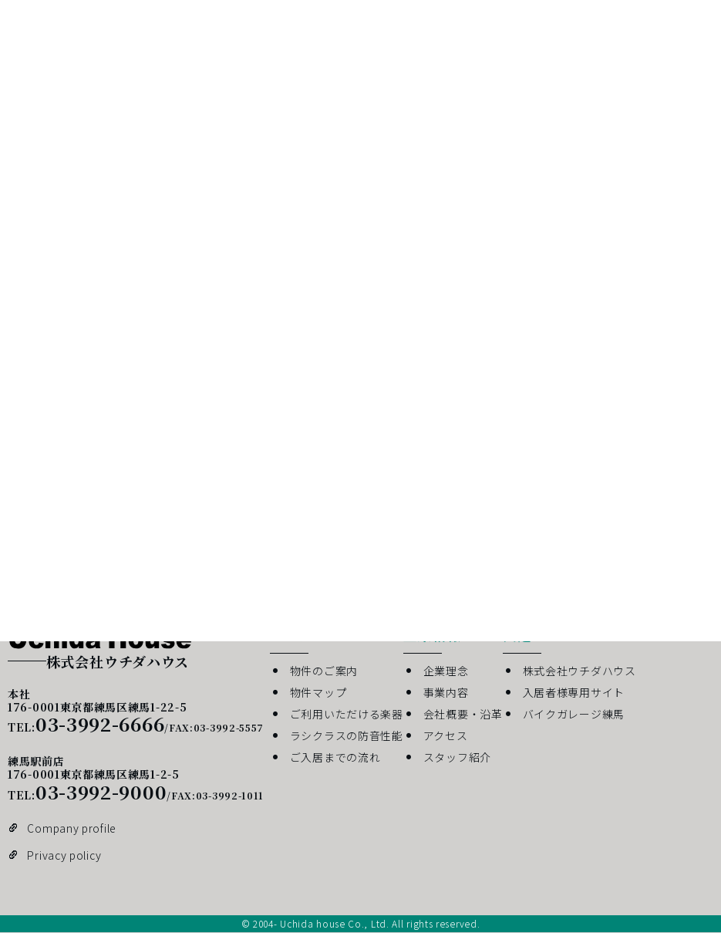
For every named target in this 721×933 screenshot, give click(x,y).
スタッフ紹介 (457, 757)
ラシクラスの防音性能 (346, 735)
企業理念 (446, 670)
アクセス (445, 735)
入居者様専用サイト (574, 692)
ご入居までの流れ (335, 757)
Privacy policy (64, 855)
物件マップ (318, 692)
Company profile (71, 828)
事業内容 (446, 692)
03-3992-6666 (99, 723)
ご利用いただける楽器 (346, 714)
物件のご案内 (324, 670)
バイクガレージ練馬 (574, 714)
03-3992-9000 (101, 791)
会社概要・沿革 (463, 714)
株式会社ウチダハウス (579, 670)
